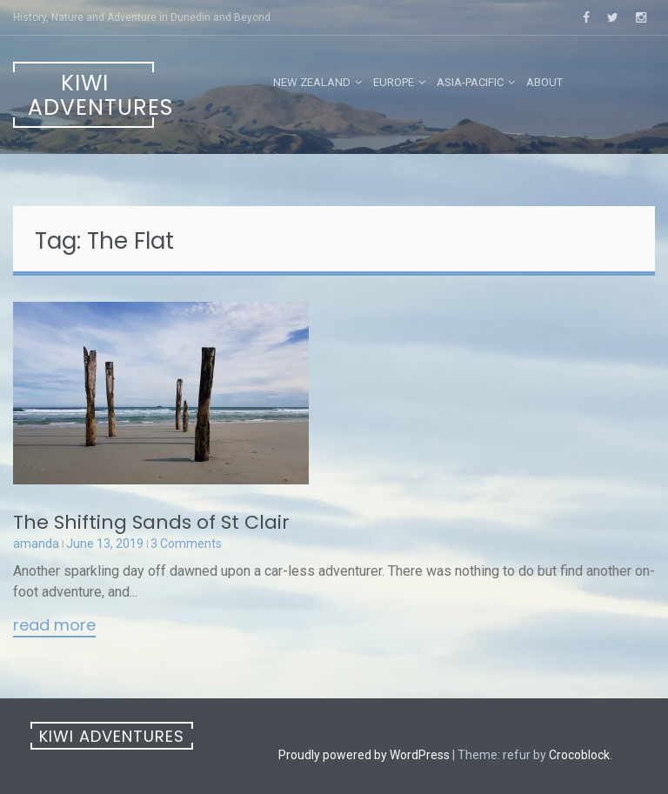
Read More (54, 626)
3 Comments (186, 543)
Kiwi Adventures (91, 95)
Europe (393, 82)
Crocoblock (579, 755)
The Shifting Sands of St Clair (151, 522)
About (544, 82)
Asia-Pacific (470, 82)
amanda (36, 543)
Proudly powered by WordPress (364, 755)
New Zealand (312, 82)
